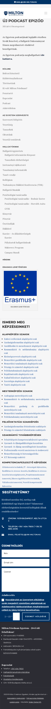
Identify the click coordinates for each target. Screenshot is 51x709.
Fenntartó (8, 93)
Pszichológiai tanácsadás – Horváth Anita (25, 203)
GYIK (7, 208)
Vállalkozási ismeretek (12, 482)
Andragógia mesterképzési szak (18, 395)
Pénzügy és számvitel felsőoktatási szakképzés (25, 430)
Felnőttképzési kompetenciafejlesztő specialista (26, 439)
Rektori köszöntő (11, 73)
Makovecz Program (14, 247)
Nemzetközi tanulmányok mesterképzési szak (24, 413)
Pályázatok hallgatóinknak (18, 242)
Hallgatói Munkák (11, 189)
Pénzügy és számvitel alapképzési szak (21, 367)
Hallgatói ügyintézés (13, 151)
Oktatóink (8, 134)
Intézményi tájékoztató (14, 164)
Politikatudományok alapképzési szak (20, 370)
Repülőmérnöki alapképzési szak (18, 374)
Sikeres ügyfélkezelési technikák (25, 478)
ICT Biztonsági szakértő (14, 457)
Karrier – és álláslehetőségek (17, 233)
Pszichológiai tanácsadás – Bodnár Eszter (25, 198)
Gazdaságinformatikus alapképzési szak (21, 342)
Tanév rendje (9, 174)
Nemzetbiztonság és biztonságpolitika (21, 454)
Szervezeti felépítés (12, 119)
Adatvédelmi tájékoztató (16, 698)
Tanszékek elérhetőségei (17, 159)
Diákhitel (7, 228)
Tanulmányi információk (15, 170)
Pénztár (6, 218)
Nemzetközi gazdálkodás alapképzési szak (23, 360)
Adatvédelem (9, 108)
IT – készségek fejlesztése (35, 467)
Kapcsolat (8, 98)
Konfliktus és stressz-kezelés (15, 471)
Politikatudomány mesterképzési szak (21, 417)
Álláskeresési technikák (12, 467)
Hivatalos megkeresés (13, 679)
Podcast (6, 103)
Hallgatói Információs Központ (20, 154)
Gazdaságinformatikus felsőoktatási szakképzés (25, 426)
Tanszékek (8, 129)
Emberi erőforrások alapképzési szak (20, 339)
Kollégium (8, 179)
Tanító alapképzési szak (15, 385)
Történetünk (9, 83)
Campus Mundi (12, 252)
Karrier (8, 237)
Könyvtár (7, 213)
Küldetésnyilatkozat (12, 78)
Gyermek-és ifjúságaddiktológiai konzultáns (23, 443)
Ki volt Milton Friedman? (15, 88)
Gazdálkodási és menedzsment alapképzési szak (25, 346)
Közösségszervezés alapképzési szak (20, 356)
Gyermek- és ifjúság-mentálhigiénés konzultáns (25, 446)
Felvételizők (8, 676)
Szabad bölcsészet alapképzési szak (20, 377)
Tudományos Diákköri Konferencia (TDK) (23, 184)
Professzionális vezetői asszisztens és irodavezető (26, 450)
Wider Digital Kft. (35, 702)
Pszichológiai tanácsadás (15, 194)
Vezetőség (8, 124)
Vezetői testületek (12, 139)
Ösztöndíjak (9, 223)
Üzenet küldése (35, 616)
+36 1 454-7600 (17, 669)
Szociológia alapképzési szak (17, 381)
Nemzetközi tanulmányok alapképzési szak (23, 363)
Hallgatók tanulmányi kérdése (16, 672)
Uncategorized (18, 26)
